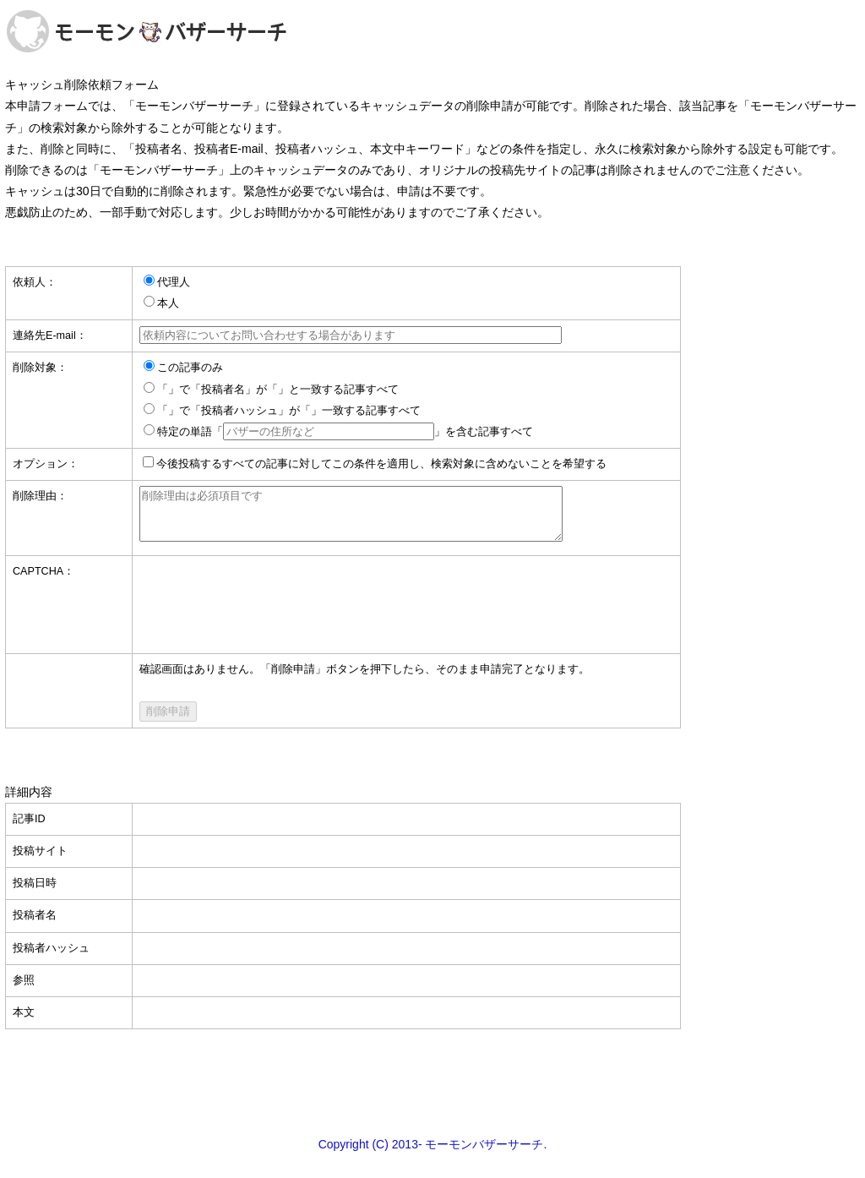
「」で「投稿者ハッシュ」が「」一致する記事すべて (289, 411)
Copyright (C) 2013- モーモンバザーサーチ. (432, 1154)
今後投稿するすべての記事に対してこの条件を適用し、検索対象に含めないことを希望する (381, 464)
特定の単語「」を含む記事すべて (345, 432)
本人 (168, 303)
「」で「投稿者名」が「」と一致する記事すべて (278, 389)
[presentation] (267, 604)
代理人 (173, 282)
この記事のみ (190, 368)
